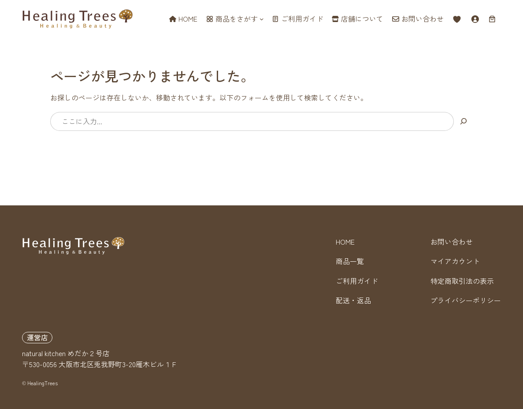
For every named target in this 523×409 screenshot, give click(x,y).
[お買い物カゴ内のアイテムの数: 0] (492, 19)
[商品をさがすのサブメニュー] (262, 19)
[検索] (463, 121)
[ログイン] (475, 19)
